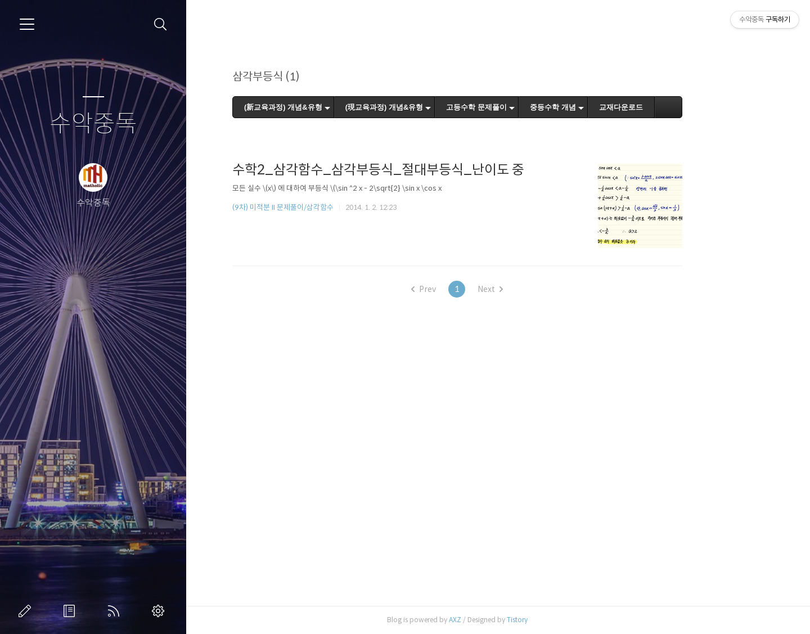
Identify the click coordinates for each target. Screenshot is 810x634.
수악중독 (93, 124)
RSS (115, 611)
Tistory (558, 619)
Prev (464, 289)
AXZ (496, 619)
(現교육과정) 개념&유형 (425, 107)
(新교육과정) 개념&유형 (324, 107)
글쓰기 (27, 611)
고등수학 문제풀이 (517, 107)
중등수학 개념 (594, 107)
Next (531, 289)
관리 (160, 611)
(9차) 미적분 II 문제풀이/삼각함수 (324, 207)
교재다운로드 (661, 107)
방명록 (71, 611)
